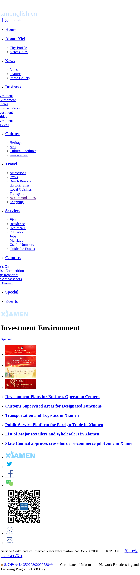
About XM (15, 38)
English (15, 20)
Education (17, 232)
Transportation (20, 194)
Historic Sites (20, 185)
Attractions (18, 173)
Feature (15, 74)
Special (11, 292)
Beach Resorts (20, 181)
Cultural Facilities (23, 151)
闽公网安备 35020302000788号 (27, 565)
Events (11, 301)
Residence (17, 224)
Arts (13, 147)
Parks (14, 177)
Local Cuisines (21, 189)
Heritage (16, 143)
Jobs (13, 236)
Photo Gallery (20, 78)
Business (13, 87)
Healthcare (18, 228)
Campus (13, 257)
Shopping (17, 202)
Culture (12, 133)
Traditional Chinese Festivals (19, 156)
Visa (13, 220)
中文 (4, 20)
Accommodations (23, 198)
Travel (11, 164)
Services (12, 210)
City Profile (18, 48)
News (10, 60)
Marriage (16, 240)
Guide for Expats (22, 249)
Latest (14, 70)
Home (10, 29)
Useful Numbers (22, 245)
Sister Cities (19, 52)
